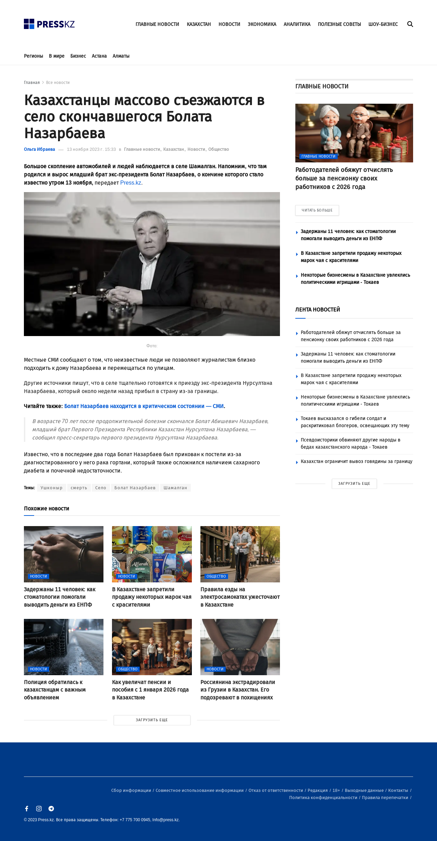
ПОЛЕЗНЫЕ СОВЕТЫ (339, 24)
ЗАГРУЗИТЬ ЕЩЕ (152, 720)
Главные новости (142, 149)
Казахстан (174, 149)
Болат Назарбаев (135, 487)
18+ (337, 790)
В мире (57, 56)
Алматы (121, 56)
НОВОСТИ (229, 24)
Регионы (33, 56)
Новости (196, 149)
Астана (99, 56)
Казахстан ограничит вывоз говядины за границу (356, 461)
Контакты (398, 790)
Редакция (318, 790)
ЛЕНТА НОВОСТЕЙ (317, 309)
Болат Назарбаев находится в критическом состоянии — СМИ (144, 406)
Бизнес (78, 56)
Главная (32, 82)
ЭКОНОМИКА (262, 24)
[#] (49, 22)
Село (101, 487)
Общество (218, 149)
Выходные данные (365, 790)
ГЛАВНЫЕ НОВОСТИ (157, 24)
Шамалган (175, 487)
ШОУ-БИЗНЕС (383, 24)
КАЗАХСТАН (199, 24)
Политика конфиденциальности (323, 797)
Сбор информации (131, 790)
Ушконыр (52, 487)
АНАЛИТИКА (297, 24)
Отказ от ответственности (276, 790)
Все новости (58, 82)
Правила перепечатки (385, 797)
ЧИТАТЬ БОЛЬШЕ (317, 210)
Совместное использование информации (200, 790)
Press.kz (130, 182)
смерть (79, 487)
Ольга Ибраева (39, 149)
